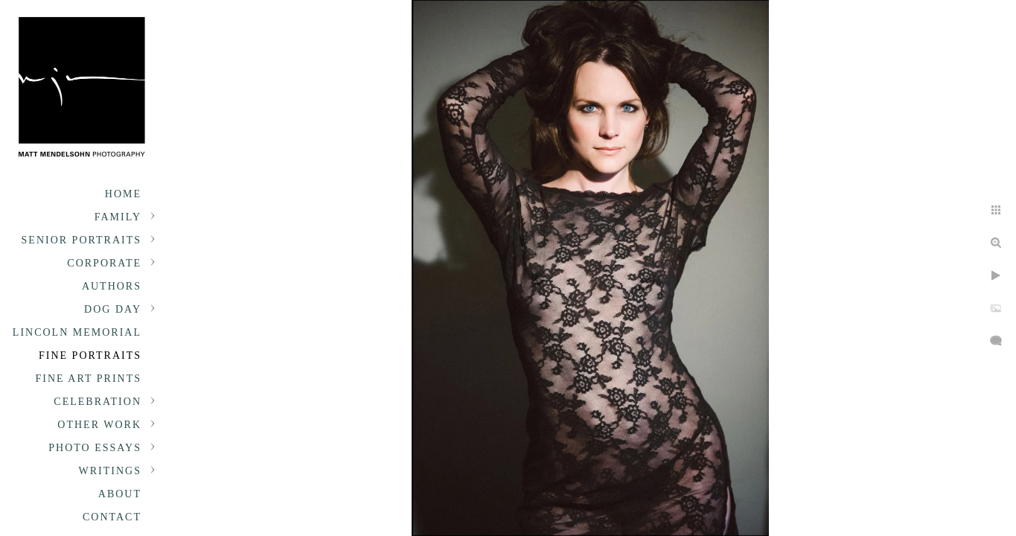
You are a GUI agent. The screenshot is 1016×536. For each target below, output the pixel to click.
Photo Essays (94, 470)
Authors (111, 286)
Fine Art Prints (88, 378)
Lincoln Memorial (77, 332)
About (119, 517)
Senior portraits (81, 240)
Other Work (99, 424)
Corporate (104, 263)
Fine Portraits (90, 355)
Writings (110, 494)
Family (118, 217)
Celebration (97, 401)
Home (123, 194)
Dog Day (112, 309)
